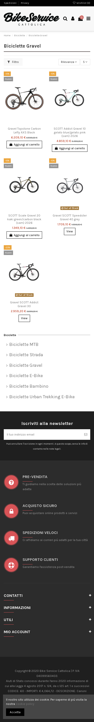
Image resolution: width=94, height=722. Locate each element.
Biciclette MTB (24, 344)
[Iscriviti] (85, 434)
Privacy (25, 3)
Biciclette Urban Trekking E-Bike (42, 397)
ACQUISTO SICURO (40, 505)
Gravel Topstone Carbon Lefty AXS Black (24, 130)
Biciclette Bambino (28, 386)
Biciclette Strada (26, 354)
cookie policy (25, 704)
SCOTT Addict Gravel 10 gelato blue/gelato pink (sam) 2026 (70, 132)
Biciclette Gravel (25, 365)
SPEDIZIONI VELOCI (40, 532)
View (69, 231)
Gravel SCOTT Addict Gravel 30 (24, 304)
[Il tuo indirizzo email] (42, 434)
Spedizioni (10, 3)
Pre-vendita (35, 476)
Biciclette (10, 335)
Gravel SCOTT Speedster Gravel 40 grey (70, 217)
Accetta (15, 712)
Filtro (13, 62)
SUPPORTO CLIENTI (40, 559)
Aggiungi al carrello (24, 144)
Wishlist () (81, 3)
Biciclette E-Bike (26, 375)
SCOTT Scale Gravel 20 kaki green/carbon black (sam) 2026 (24, 219)
